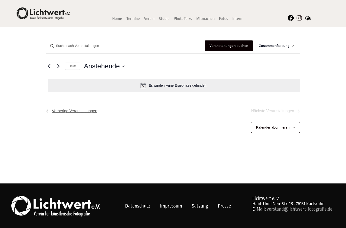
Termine (133, 18)
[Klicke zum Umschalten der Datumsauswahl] (104, 66)
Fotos (223, 18)
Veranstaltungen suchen (229, 46)
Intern (237, 18)
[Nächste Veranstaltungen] (58, 66)
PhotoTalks (183, 18)
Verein (149, 18)
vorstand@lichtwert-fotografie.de (299, 209)
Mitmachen (205, 18)
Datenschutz (137, 206)
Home (117, 18)
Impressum (171, 206)
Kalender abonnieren (273, 127)
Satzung (200, 206)
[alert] (174, 85)
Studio (164, 18)
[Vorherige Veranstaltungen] (49, 66)
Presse (224, 206)
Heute (72, 66)
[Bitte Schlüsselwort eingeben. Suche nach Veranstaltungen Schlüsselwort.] (125, 45)
